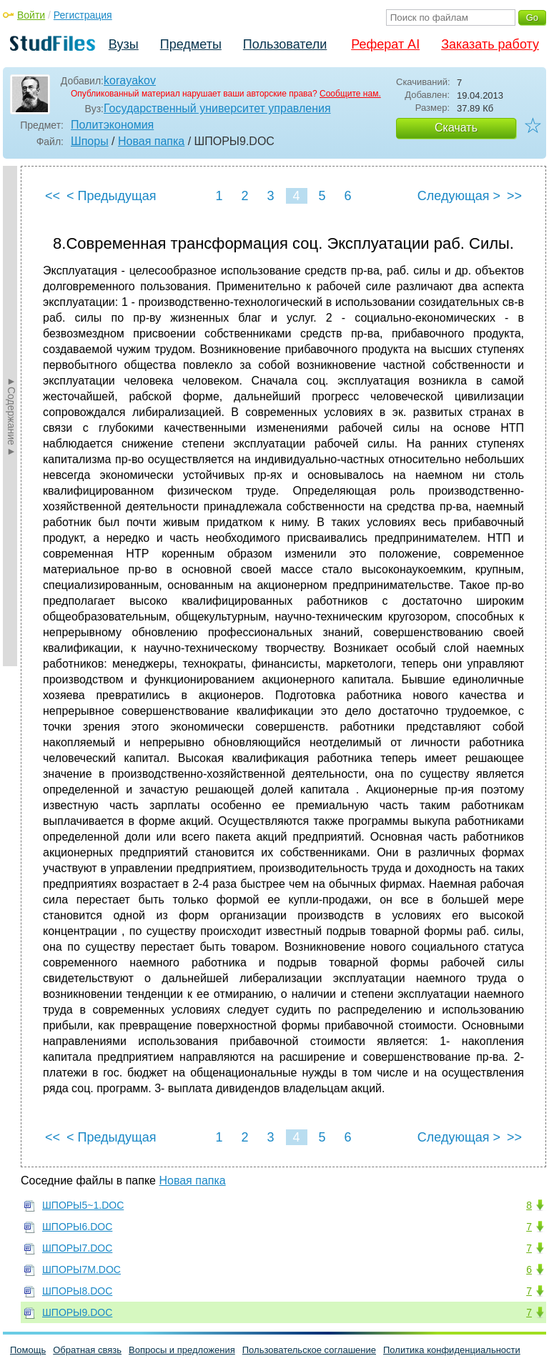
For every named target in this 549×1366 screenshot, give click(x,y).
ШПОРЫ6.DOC (77, 1226)
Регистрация (83, 15)
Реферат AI (385, 44)
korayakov (130, 80)
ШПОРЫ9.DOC (77, 1312)
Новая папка (151, 141)
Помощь (28, 1350)
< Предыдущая (111, 196)
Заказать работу (490, 44)
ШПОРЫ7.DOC (77, 1248)
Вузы (124, 44)
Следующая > (458, 196)
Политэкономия (112, 125)
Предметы (191, 44)
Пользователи (285, 44)
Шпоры (90, 141)
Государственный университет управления (217, 108)
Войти (31, 15)
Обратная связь (87, 1350)
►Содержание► (11, 416)
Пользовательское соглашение (309, 1350)
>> (514, 196)
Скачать (456, 128)
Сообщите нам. (350, 93)
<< (52, 196)
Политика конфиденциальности (451, 1350)
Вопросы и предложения (182, 1350)
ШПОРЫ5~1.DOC (83, 1205)
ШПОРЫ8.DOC (77, 1291)
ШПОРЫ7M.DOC (81, 1269)
